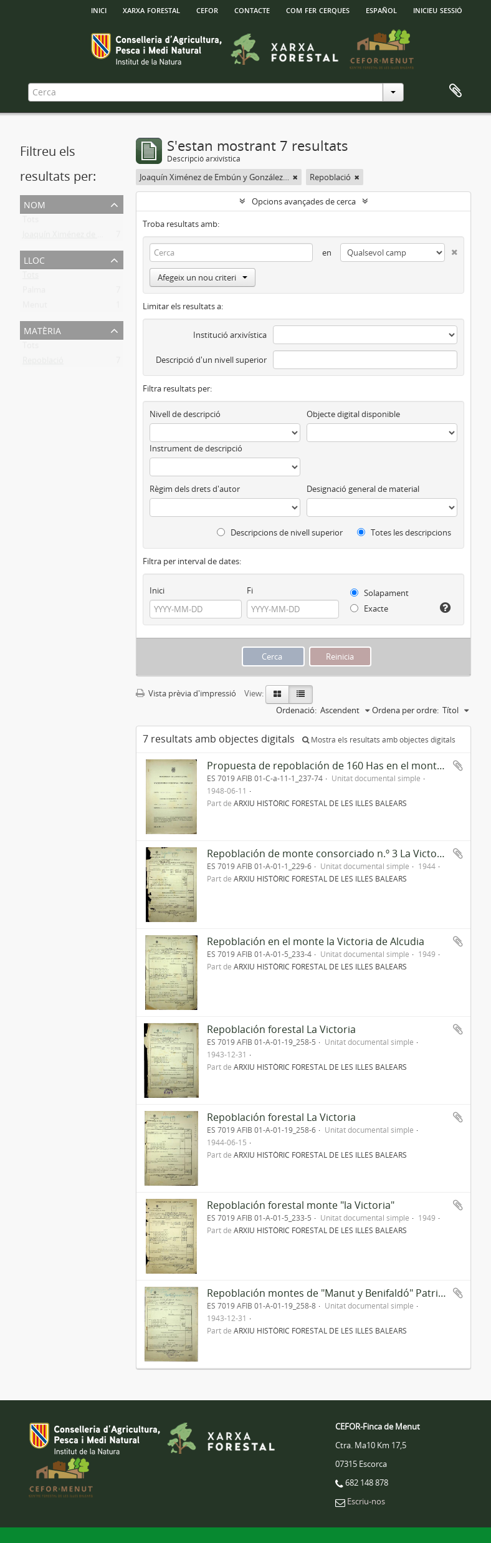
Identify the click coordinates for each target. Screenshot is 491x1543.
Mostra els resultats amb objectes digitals (378, 739)
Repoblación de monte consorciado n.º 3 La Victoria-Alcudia (347, 853)
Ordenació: (296, 710)
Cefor (207, 9)
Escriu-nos (366, 1501)
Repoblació (43, 362)
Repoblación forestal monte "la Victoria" (300, 1205)
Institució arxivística (230, 334)
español (381, 9)
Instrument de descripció (196, 448)
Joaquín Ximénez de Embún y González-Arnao (106, 237)
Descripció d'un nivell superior (211, 359)
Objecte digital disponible (353, 414)
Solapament (379, 592)
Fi (250, 590)
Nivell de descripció (185, 414)
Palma (33, 292)
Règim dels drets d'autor (195, 488)
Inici (157, 590)
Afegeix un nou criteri (202, 277)
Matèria (42, 329)
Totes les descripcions (404, 532)
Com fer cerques (318, 9)
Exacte (369, 608)
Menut (34, 307)
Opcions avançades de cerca (304, 201)
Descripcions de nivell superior (280, 532)
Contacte (252, 9)
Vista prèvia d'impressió (186, 693)
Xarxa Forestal (151, 9)
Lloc (34, 259)
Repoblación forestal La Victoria (281, 1029)
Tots (30, 222)
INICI (99, 9)
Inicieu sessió (437, 9)
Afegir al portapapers (458, 765)
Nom (34, 203)
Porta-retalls (455, 91)
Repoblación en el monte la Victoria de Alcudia (315, 941)
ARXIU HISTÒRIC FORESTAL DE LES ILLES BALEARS (320, 803)
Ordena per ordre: (405, 710)
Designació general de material (363, 488)
